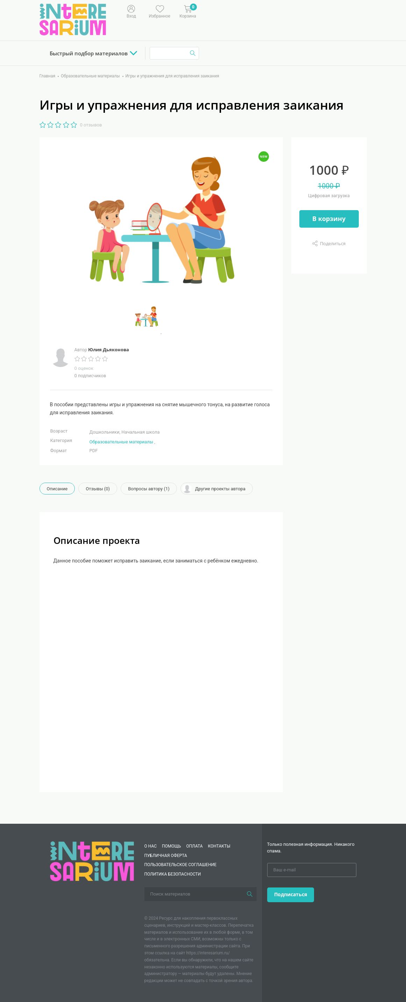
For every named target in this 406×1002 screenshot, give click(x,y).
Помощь (171, 846)
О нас (150, 846)
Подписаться (290, 894)
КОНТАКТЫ (219, 846)
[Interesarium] (92, 861)
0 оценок (83, 368)
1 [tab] (161, 333)
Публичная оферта (165, 855)
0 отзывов (91, 124)
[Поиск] (250, 894)
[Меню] (222, 11)
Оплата (194, 846)
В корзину (329, 218)
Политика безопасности (172, 874)
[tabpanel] (161, 317)
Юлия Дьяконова (108, 349)
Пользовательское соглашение (180, 864)
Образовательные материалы (121, 441)
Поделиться (333, 243)
